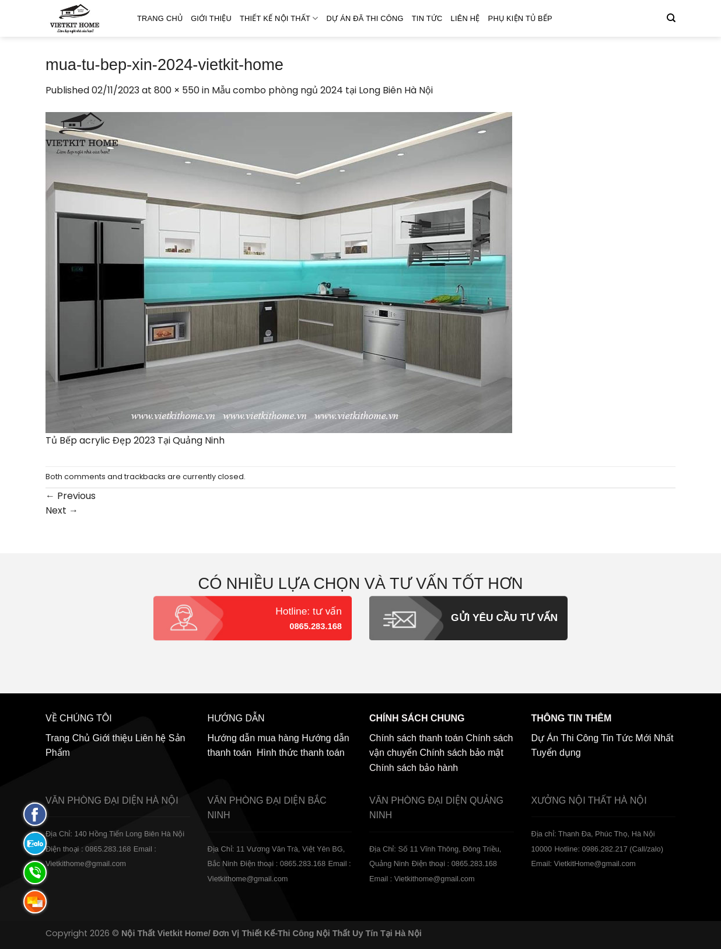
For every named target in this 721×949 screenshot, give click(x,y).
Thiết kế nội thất (279, 18)
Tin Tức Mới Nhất (637, 738)
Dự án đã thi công (365, 18)
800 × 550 (177, 90)
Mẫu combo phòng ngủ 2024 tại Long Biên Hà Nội (322, 90)
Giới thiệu (211, 18)
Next (62, 510)
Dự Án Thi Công (565, 738)
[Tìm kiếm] (671, 18)
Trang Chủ (160, 18)
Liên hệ (465, 18)
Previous (71, 496)
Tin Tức (427, 18)
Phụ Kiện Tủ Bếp (520, 18)
